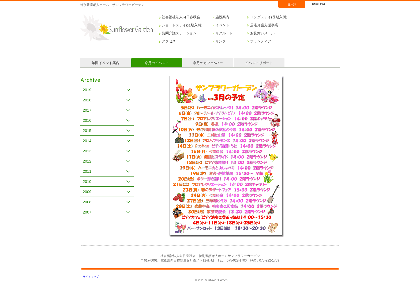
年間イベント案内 (105, 63)
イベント (222, 25)
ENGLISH (318, 4)
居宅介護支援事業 (264, 25)
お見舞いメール (262, 33)
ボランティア (260, 41)
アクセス (169, 41)
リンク (220, 41)
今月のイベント (157, 63)
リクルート (224, 33)
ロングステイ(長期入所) (268, 17)
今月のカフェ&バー (208, 63)
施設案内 (222, 17)
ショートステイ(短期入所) (182, 25)
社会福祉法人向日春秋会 (181, 17)
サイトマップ (91, 276)
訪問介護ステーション (179, 33)
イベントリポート (259, 63)
